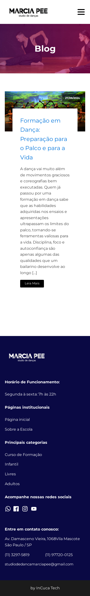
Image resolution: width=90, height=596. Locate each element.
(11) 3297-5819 (17, 555)
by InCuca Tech (45, 588)
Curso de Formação (23, 454)
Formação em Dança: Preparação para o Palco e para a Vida (43, 139)
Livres (10, 474)
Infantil (11, 464)
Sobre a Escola (18, 429)
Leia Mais (32, 283)
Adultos (12, 484)
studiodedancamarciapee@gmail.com (39, 564)
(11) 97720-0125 (59, 555)
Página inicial (17, 419)
